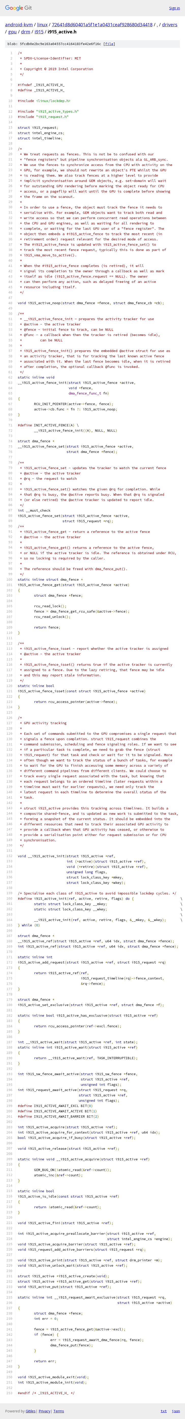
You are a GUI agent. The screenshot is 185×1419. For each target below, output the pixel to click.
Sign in (174, 8)
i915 (39, 32)
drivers (169, 25)
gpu (12, 32)
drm (25, 32)
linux (42, 25)
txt (164, 1411)
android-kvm (19, 25)
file (109, 44)
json (176, 1411)
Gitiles (31, 1411)
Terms (58, 1411)
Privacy (44, 1411)
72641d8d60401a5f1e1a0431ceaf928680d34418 (102, 25)
